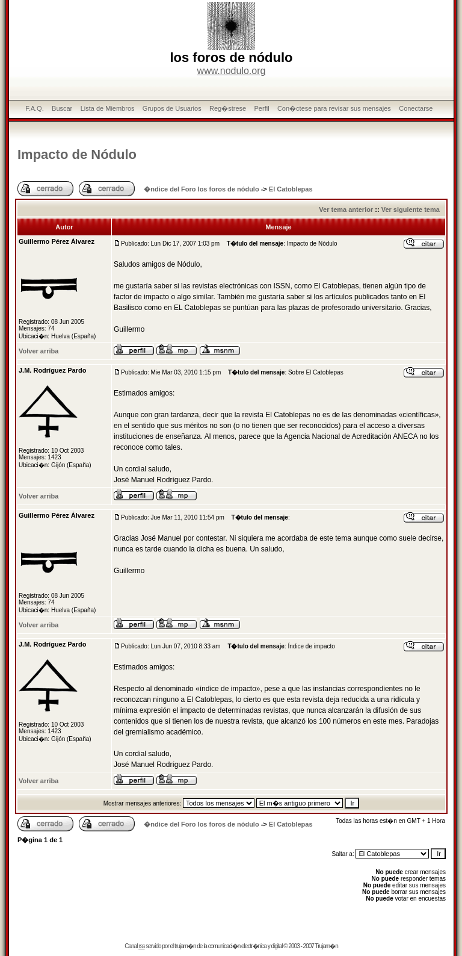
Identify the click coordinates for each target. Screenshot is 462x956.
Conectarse (416, 108)
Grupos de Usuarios (172, 108)
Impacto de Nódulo (77, 154)
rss (141, 946)
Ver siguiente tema (410, 209)
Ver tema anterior (346, 209)
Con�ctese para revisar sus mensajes (334, 108)
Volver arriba (38, 351)
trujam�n (185, 946)
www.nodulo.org (231, 71)
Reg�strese (227, 108)
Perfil (262, 108)
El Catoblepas (291, 189)
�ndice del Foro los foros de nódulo (201, 189)
